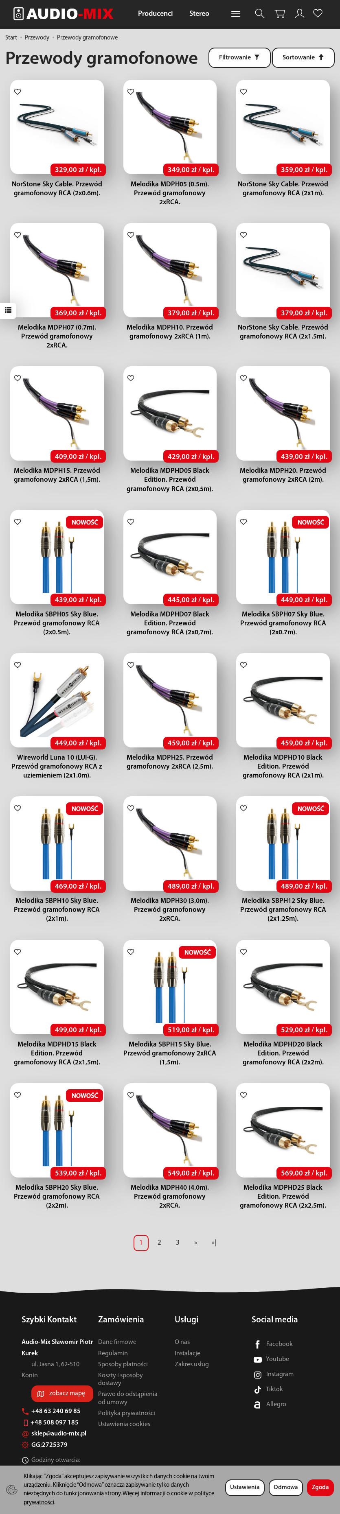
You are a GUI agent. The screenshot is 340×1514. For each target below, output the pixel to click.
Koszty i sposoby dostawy (120, 1362)
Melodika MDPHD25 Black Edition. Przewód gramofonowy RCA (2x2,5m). (283, 1179)
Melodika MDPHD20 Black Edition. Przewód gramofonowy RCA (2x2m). (283, 1035)
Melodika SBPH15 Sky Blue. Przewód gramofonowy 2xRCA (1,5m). (169, 1035)
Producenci (155, 14)
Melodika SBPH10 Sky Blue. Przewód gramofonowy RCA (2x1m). (57, 892)
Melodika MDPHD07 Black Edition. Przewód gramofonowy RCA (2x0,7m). (170, 605)
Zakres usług (192, 1347)
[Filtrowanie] (239, 58)
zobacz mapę (67, 1375)
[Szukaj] (260, 13)
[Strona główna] (65, 13)
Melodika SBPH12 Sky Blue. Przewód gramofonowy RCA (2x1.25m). (283, 892)
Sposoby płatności (123, 1347)
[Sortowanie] (303, 58)
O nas (182, 1324)
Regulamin (113, 1335)
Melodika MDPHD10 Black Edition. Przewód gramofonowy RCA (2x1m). (283, 748)
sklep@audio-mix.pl (54, 1416)
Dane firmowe (117, 1324)
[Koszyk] (280, 13)
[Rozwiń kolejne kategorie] (236, 14)
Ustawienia (245, 1488)
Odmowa (286, 1488)
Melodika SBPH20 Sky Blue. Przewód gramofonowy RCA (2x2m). (57, 1179)
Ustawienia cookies (124, 1406)
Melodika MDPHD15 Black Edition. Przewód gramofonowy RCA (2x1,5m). (57, 1035)
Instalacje (187, 1335)
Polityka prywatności (126, 1395)
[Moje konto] (300, 13)
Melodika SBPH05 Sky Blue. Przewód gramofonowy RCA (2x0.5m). (57, 605)
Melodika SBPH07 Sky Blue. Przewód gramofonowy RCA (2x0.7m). (283, 605)
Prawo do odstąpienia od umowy (128, 1380)
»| (214, 1224)
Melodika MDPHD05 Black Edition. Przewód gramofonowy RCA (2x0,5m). (170, 462)
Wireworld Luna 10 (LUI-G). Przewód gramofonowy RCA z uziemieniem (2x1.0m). (56, 748)
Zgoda (320, 1488)
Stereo (199, 14)
